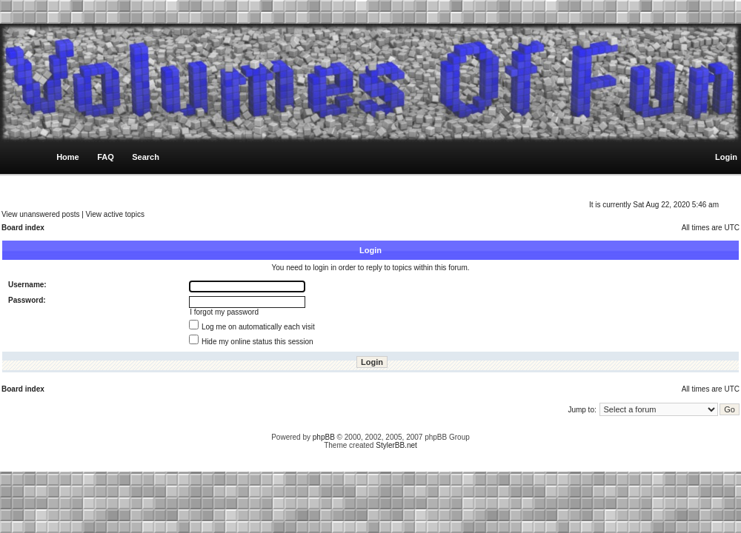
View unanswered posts (40, 214)
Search (145, 156)
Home (67, 156)
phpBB (324, 437)
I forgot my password (224, 312)
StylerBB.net (396, 445)
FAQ (105, 156)
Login (726, 156)
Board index (22, 228)
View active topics (115, 214)
